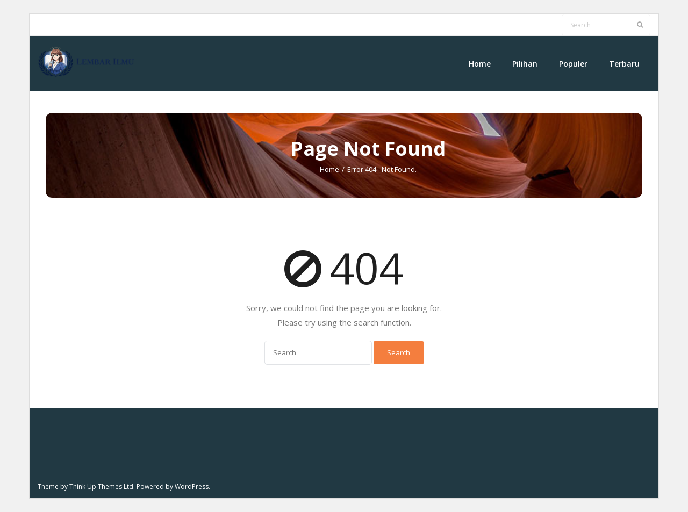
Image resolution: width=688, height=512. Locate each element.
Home (329, 169)
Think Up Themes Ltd (101, 486)
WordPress (192, 486)
